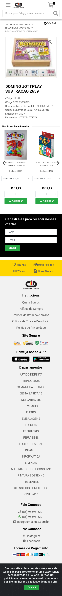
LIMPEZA (31, 463)
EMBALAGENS (31, 418)
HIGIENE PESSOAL (31, 444)
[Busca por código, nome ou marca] (27, 13)
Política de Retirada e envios (31, 315)
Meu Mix (19, 264)
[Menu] (8, 5)
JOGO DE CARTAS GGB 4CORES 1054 (47, 164)
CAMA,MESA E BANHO (31, 387)
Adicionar (16, 201)
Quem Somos (31, 302)
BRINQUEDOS (31, 381)
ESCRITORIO (31, 431)
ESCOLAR (31, 425)
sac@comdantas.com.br (31, 521)
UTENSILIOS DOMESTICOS (31, 488)
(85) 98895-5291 (31, 516)
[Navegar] (4, 162)
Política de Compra (31, 308)
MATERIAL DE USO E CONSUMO (31, 469)
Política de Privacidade (31, 327)
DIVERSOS (31, 406)
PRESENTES (31, 481)
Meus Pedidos (44, 264)
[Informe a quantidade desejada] (15, 194)
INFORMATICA (31, 456)
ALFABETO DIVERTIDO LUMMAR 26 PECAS (15, 164)
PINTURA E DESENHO (31, 475)
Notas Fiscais (43, 271)
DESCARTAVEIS (31, 399)
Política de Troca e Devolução (31, 321)
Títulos (19, 271)
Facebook (31, 541)
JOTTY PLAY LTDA (28, 117)
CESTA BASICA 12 (31, 393)
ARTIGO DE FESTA (31, 374)
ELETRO (31, 412)
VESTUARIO (31, 494)
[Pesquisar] (55, 13)
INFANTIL (31, 450)
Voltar (50, 23)
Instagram (31, 536)
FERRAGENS (31, 437)
